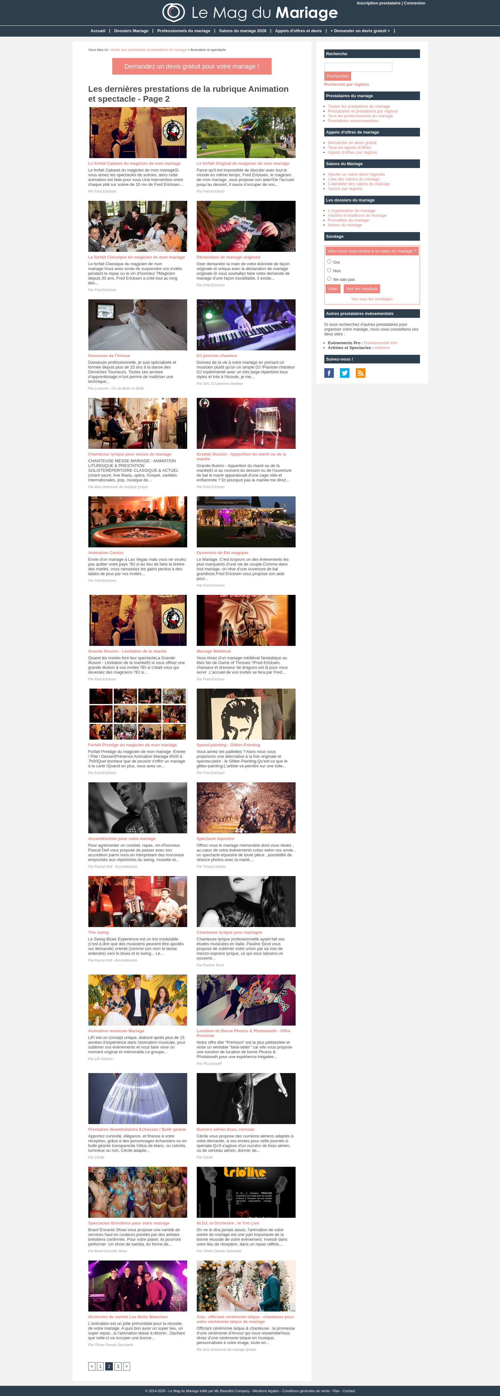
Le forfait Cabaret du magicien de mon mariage (134, 163)
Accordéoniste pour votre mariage (122, 838)
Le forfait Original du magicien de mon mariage (243, 163)
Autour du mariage (345, 225)
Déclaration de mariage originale (229, 257)
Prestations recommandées (353, 120)
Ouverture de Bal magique (222, 552)
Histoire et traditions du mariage (357, 215)
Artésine (382, 347)
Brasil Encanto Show (111, 1251)
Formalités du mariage (348, 220)
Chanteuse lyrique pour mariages (229, 932)
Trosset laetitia (214, 866)
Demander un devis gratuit (352, 142)
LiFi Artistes (104, 1059)
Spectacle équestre (216, 838)
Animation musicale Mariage (116, 1030)
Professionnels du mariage (183, 30)
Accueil (98, 30)
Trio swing (98, 932)
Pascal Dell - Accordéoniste (116, 866)
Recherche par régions (346, 84)
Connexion (414, 3)
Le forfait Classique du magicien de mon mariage (136, 257)
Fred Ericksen (105, 191)
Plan (336, 1391)
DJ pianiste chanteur (217, 355)
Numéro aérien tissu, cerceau (225, 1129)
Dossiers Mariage (131, 30)
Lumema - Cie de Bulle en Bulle (119, 388)
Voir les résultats (362, 288)
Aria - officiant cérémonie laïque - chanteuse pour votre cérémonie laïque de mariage (245, 1319)
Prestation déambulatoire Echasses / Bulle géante (137, 1129)
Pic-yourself (212, 1063)
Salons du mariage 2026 (242, 30)
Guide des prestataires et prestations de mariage (149, 50)
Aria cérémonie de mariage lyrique (121, 487)
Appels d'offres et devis (298, 30)
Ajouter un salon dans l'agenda (356, 174)
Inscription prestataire (379, 3)
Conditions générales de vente (306, 1391)
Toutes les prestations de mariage (359, 106)
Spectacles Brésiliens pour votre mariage (129, 1223)
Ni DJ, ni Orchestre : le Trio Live (228, 1223)
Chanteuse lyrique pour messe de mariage (130, 454)
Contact (349, 1391)
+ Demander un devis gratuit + (360, 30)
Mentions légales (266, 1391)
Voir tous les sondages (372, 298)
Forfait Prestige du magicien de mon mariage (132, 744)
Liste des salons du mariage (354, 179)
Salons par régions (345, 188)
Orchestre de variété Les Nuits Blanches (128, 1316)
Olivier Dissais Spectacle (222, 1251)
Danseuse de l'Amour (109, 355)
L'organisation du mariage (352, 210)
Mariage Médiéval (214, 651)
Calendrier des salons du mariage (359, 183)
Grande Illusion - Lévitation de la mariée (127, 651)
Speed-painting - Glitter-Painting (228, 744)
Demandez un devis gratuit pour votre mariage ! (191, 66)
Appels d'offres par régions (352, 152)
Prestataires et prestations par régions (363, 111)
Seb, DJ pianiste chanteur (223, 383)
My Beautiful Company (232, 1391)
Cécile (100, 1157)
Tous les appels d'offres (349, 147)
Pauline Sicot (213, 965)
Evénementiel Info (380, 342)
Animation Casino (106, 552)
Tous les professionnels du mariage (360, 115)
